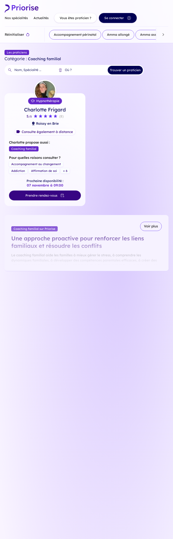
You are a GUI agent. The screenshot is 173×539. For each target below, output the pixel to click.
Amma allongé (118, 35)
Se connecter (117, 18)
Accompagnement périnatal (75, 35)
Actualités (41, 18)
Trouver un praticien (125, 70)
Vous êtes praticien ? (75, 18)
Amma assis (149, 35)
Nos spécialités (16, 18)
